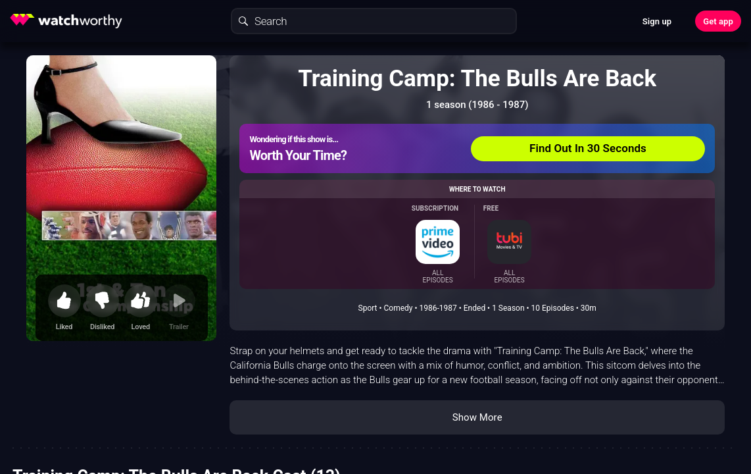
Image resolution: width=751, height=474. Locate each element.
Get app (718, 21)
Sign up (656, 21)
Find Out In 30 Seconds (587, 148)
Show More (477, 417)
